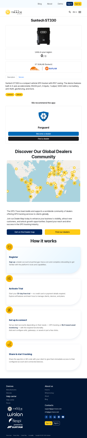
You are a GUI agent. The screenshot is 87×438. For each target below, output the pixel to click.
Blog (40, 4)
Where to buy (49, 393)
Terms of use (8, 435)
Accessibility (31, 435)
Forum (8, 403)
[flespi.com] (15, 420)
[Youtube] (62, 416)
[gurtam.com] (15, 414)
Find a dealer (43, 139)
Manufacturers (11, 390)
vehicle (19, 94)
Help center (10, 400)
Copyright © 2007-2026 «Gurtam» (43, 435)
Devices (9, 393)
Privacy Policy (16, 435)
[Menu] (80, 12)
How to (47, 390)
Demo (60, 4)
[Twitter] (50, 416)
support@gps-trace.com (53, 409)
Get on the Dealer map (25, 232)
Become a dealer (43, 134)
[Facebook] (46, 416)
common (10, 94)
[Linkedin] (54, 416)
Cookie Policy (24, 435)
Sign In (69, 4)
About (49, 4)
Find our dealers (62, 232)
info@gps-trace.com (52, 412)
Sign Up (77, 4)
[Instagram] (58, 416)
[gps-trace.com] (13, 12)
